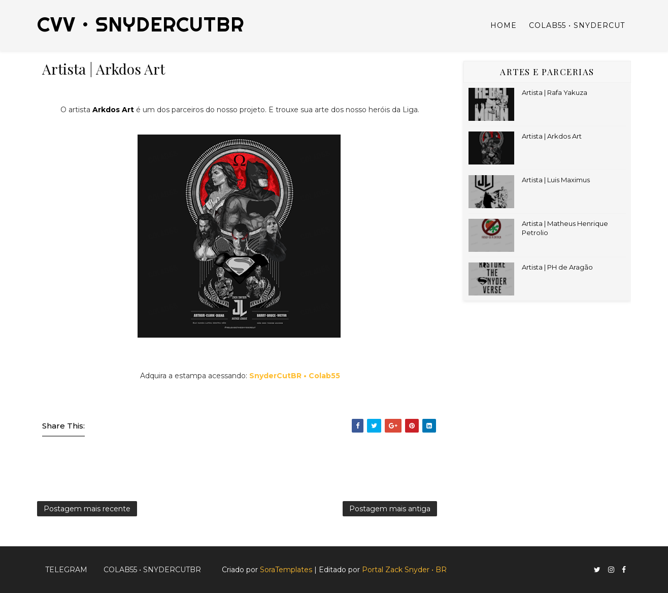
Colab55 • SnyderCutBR (152, 569)
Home (503, 25)
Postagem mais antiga (389, 508)
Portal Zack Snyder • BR (404, 569)
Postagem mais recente (87, 508)
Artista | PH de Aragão (557, 267)
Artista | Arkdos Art (552, 136)
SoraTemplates (286, 569)
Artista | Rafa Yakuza (554, 92)
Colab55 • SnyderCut (577, 25)
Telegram (66, 569)
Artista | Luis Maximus (556, 180)
